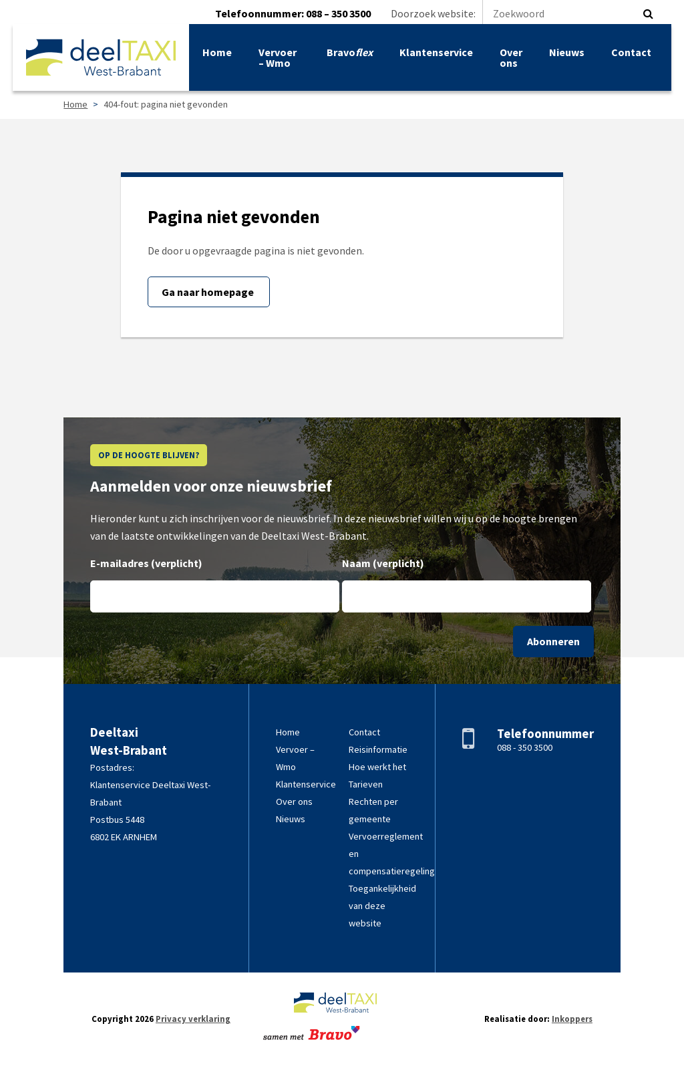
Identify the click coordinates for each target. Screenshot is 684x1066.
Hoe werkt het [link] (377, 767)
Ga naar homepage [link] (209, 292)
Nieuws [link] (566, 54)
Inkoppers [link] (572, 1018)
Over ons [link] (510, 60)
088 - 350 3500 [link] (524, 747)
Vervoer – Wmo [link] (278, 60)
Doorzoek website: (514, 13)
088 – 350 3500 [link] (338, 13)
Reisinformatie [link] (378, 749)
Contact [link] (631, 54)
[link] (101, 60)
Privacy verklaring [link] (193, 1018)
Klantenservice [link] (435, 54)
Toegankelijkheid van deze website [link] (382, 905)
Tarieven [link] (366, 784)
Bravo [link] (349, 54)
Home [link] (217, 54)
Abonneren (553, 641)
